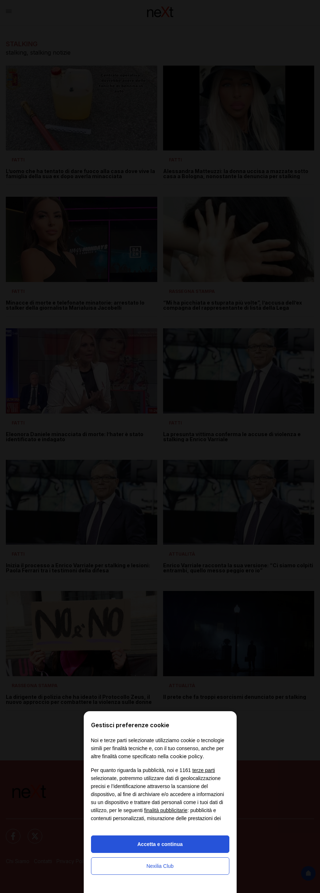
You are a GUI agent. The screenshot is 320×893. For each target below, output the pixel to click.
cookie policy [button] (186, 756)
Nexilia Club (160, 866)
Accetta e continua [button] (159, 844)
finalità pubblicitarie (165, 810)
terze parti (203, 770)
